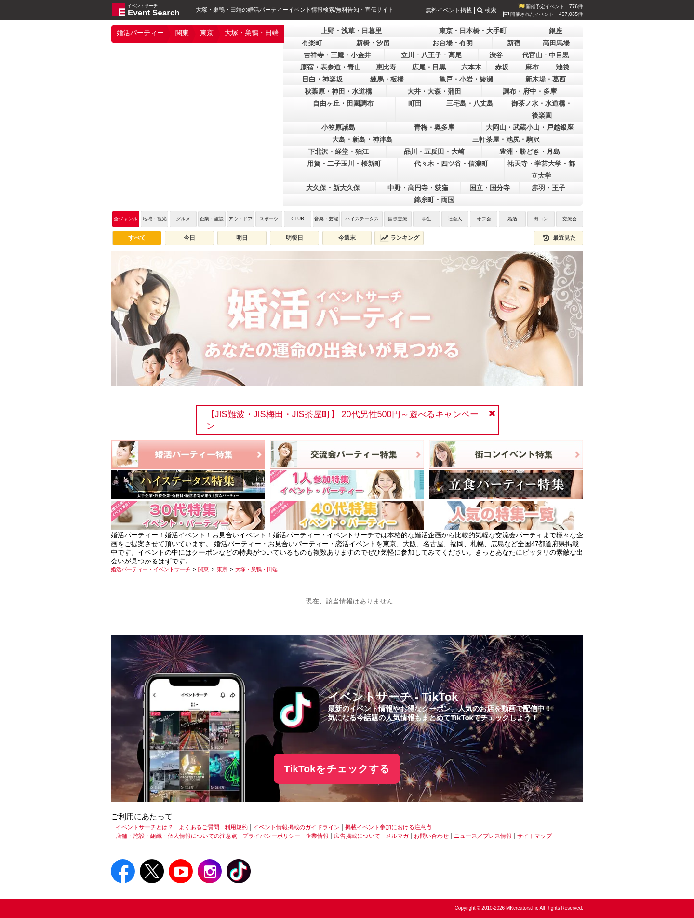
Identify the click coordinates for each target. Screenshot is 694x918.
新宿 (513, 43)
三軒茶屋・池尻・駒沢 (506, 139)
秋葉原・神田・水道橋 (338, 91)
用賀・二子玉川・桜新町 (344, 163)
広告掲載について (357, 836)
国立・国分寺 (489, 188)
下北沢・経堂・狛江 (338, 151)
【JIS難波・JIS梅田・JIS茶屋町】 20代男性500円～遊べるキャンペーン (342, 420)
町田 (415, 103)
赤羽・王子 (548, 188)
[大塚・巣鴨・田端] (256, 569)
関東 (182, 33)
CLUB (297, 218)
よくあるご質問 (199, 827)
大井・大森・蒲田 (434, 91)
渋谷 (496, 55)
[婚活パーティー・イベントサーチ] (150, 569)
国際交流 (397, 218)
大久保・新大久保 (333, 188)
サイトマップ (534, 836)
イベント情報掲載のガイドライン (296, 827)
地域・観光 (155, 218)
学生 (426, 218)
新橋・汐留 (373, 43)
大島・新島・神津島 (362, 139)
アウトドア (240, 218)
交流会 (569, 218)
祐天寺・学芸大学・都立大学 (541, 169)
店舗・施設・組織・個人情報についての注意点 (176, 836)
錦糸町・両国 (434, 200)
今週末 (347, 237)
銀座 (555, 31)
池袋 (562, 67)
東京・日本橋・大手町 (473, 31)
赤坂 (501, 67)
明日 (242, 237)
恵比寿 (386, 67)
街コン (541, 218)
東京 (207, 33)
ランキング (399, 237)
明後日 (294, 237)
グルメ (183, 218)
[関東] (203, 569)
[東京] (222, 569)
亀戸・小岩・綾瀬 (466, 79)
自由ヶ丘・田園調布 (343, 103)
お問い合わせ (431, 836)
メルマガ (397, 836)
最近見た (558, 237)
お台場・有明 (452, 43)
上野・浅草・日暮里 (351, 31)
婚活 (512, 218)
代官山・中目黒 (545, 55)
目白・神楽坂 (322, 79)
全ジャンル (126, 218)
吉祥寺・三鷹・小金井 (337, 55)
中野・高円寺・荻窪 (417, 188)
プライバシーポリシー (271, 836)
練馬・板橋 (387, 79)
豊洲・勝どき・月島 (529, 151)
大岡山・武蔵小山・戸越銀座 (530, 127)
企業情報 (317, 836)
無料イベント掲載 (449, 10)
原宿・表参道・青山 (330, 67)
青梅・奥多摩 (434, 127)
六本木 (471, 67)
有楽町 (312, 43)
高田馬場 (556, 43)
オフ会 (484, 218)
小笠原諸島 (338, 127)
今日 (189, 237)
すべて (137, 237)
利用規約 (236, 827)
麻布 (532, 67)
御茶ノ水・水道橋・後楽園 (541, 109)
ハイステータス (362, 218)
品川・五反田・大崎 (434, 151)
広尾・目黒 (429, 67)
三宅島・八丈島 (470, 103)
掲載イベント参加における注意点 (388, 827)
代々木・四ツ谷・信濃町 (451, 163)
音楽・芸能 (326, 218)
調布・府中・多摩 (530, 91)
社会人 (455, 218)
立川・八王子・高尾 (431, 55)
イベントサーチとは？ (145, 827)
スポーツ (269, 218)
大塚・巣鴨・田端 (252, 33)
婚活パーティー (140, 33)
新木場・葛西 (545, 79)
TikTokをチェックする (337, 768)
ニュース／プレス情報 (483, 836)
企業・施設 (212, 218)
